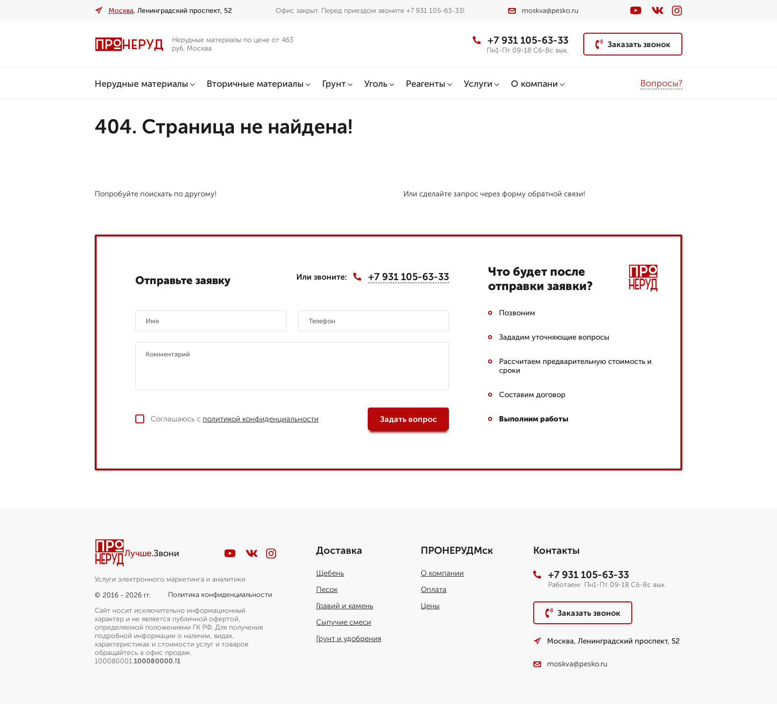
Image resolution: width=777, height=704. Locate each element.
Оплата (433, 589)
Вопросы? (661, 83)
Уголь (376, 83)
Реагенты (425, 83)
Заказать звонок (632, 44)
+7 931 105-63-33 (520, 40)
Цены (430, 605)
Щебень (330, 573)
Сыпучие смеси (343, 622)
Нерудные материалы (141, 83)
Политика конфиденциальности (220, 594)
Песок (326, 589)
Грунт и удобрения (348, 638)
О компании (442, 573)
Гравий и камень (344, 605)
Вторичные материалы (255, 83)
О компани (534, 83)
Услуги (478, 83)
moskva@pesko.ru (543, 10)
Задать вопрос (408, 419)
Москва (121, 10)
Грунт (334, 83)
